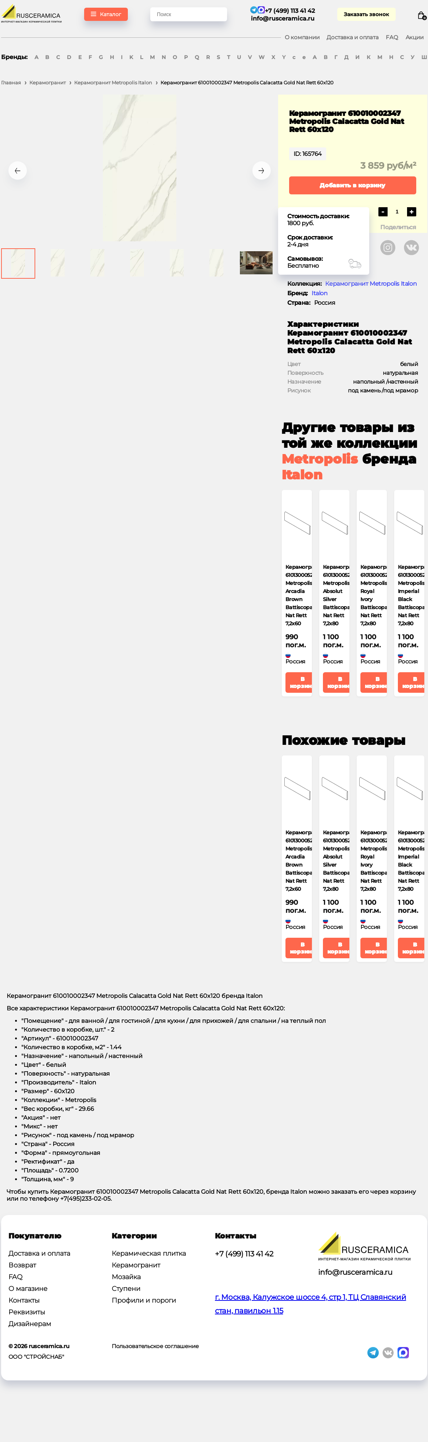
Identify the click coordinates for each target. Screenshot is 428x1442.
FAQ (392, 37)
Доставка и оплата (352, 37)
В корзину (303, 682)
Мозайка (126, 1277)
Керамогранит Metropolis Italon (371, 283)
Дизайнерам (29, 1324)
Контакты (24, 1300)
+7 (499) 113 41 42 (244, 1253)
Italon (320, 293)
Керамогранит (136, 1265)
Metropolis (320, 459)
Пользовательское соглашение (155, 1346)
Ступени (126, 1289)
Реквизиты (26, 1312)
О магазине (27, 1289)
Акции (415, 37)
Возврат (22, 1265)
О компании (302, 37)
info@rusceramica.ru (282, 18)
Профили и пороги (144, 1300)
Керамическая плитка (149, 1253)
